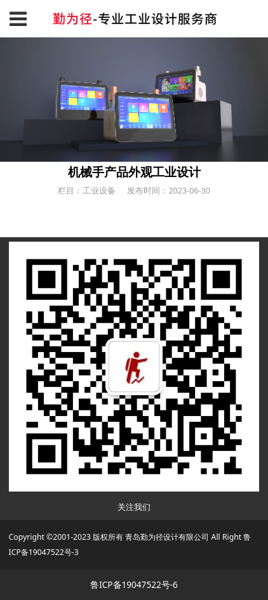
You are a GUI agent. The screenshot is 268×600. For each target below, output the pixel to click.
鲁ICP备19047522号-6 (134, 584)
